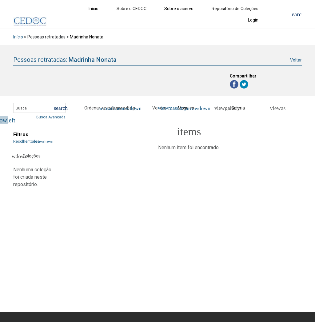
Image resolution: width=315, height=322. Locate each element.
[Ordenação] (128, 108)
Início (93, 8)
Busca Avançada (51, 117)
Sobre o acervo (178, 8)
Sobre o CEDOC (131, 8)
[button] (107, 108)
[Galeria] (234, 108)
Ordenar (92, 107)
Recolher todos (30, 141)
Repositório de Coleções (235, 8)
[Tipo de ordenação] (107, 108)
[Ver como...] (275, 108)
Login (253, 20)
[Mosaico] (183, 108)
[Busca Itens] (39, 108)
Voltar (296, 60)
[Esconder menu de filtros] (4, 120)
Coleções (26, 156)
